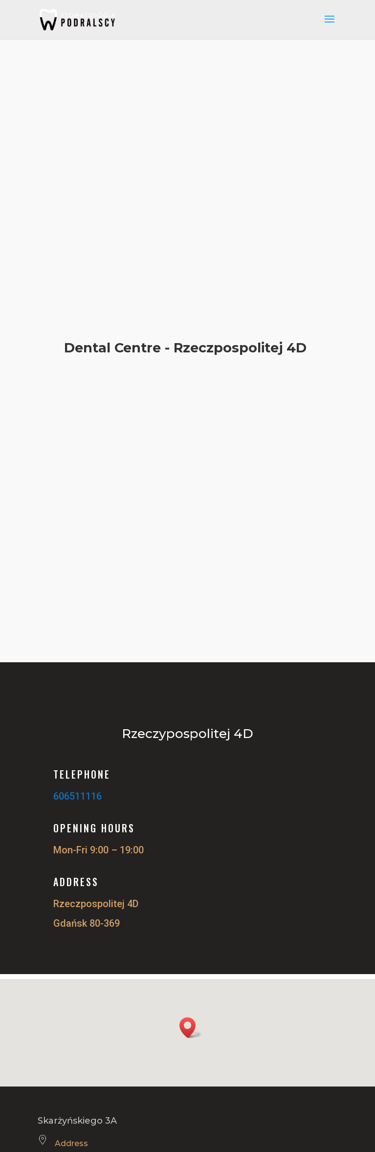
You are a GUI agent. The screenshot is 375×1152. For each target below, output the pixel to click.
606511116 (77, 796)
